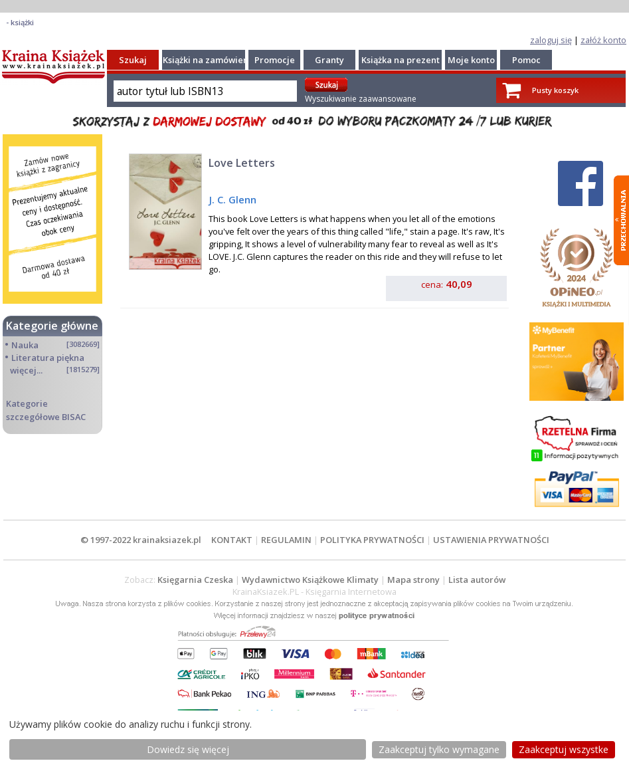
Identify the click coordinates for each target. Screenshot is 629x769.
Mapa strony (413, 580)
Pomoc (526, 60)
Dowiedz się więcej (188, 749)
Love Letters (242, 163)
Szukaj (133, 60)
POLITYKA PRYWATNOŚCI (372, 540)
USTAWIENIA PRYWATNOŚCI (491, 540)
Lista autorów (476, 580)
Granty (329, 60)
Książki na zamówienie (209, 60)
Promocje (274, 60)
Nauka (25, 345)
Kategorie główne (52, 325)
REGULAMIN (286, 540)
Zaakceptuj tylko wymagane (439, 749)
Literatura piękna (47, 358)
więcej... (26, 370)
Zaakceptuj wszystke (563, 749)
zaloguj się (551, 40)
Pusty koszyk (555, 90)
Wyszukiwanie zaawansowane (360, 98)
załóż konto (603, 40)
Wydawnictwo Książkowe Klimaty (310, 580)
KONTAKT (231, 540)
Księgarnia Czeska (195, 580)
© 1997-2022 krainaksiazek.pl (140, 540)
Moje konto (471, 60)
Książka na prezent (400, 60)
